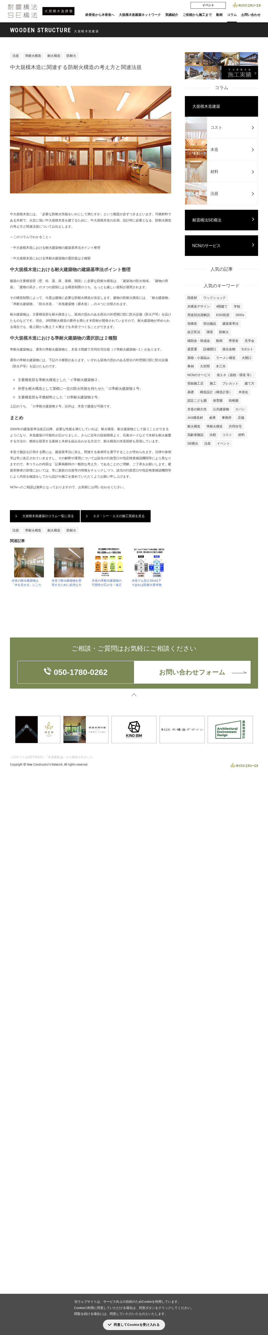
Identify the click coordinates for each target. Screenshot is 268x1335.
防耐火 (71, 56)
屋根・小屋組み (198, 358)
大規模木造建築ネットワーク (140, 15)
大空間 (205, 366)
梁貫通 (192, 349)
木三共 (221, 366)
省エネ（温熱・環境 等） (235, 375)
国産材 (192, 298)
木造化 (243, 392)
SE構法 (192, 443)
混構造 (192, 323)
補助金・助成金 (198, 341)
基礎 (190, 392)
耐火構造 (53, 56)
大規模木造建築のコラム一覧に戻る (48, 516)
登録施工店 (195, 383)
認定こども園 (197, 400)
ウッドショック (214, 298)
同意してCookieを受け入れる (137, 1325)
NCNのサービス (206, 246)
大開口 (246, 358)
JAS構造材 (195, 418)
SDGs (239, 315)
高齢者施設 (195, 435)
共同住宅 (235, 426)
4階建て (222, 306)
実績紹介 (171, 15)
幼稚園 (233, 400)
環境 (209, 332)
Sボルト (247, 349)
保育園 (218, 400)
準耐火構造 (33, 56)
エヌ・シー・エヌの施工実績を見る (119, 516)
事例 (190, 366)
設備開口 (209, 349)
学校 (237, 306)
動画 (219, 15)
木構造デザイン (198, 306)
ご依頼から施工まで (197, 15)
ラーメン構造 (225, 358)
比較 (213, 435)
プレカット (230, 383)
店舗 (241, 418)
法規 (15, 56)
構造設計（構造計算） (216, 392)
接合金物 (228, 349)
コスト (227, 435)
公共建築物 (221, 409)
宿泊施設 (209, 323)
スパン (240, 409)
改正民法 (193, 332)
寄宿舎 (233, 341)
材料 (241, 435)
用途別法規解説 (198, 315)
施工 (213, 383)
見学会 (249, 341)
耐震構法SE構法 (206, 220)
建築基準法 (230, 323)
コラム (232, 15)
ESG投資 (222, 315)
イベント (208, 5)
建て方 (249, 383)
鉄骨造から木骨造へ (99, 15)
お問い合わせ (251, 15)
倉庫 (212, 418)
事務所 (227, 418)
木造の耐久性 (197, 409)
